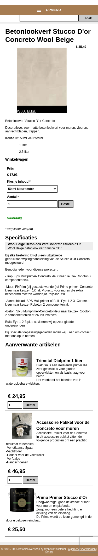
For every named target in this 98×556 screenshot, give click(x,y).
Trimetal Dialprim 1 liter (59, 360)
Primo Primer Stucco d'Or (62, 497)
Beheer (49, 552)
